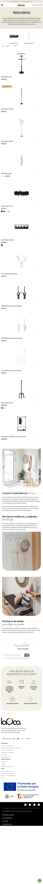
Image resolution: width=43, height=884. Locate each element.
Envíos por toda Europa (7, 750)
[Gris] (9, 211)
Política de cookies (7, 824)
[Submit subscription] (27, 655)
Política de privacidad (8, 815)
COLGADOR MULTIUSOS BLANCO (11, 370)
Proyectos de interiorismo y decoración (11, 748)
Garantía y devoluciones (7, 771)
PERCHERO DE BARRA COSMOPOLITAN (13, 437)
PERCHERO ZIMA (6, 77)
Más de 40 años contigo (7, 746)
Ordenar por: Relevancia (18, 45)
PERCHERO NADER (7, 141)
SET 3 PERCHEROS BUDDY (9, 274)
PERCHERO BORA (6, 173)
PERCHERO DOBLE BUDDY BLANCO (12, 338)
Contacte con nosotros (7, 766)
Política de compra (7, 818)
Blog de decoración (6, 757)
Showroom (4, 754)
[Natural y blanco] (4, 408)
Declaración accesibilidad (7, 775)
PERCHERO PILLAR (7, 403)
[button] (39, 74)
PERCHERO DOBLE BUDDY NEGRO (11, 306)
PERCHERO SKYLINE (7, 240)
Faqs (2, 777)
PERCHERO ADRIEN (7, 109)
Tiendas (3, 764)
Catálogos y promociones (7, 752)
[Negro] (2, 211)
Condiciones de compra (7, 773)
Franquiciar (4, 762)
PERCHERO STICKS (7, 206)
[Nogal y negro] (2, 408)
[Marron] (4, 211)
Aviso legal (5, 821)
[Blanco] (6, 211)
